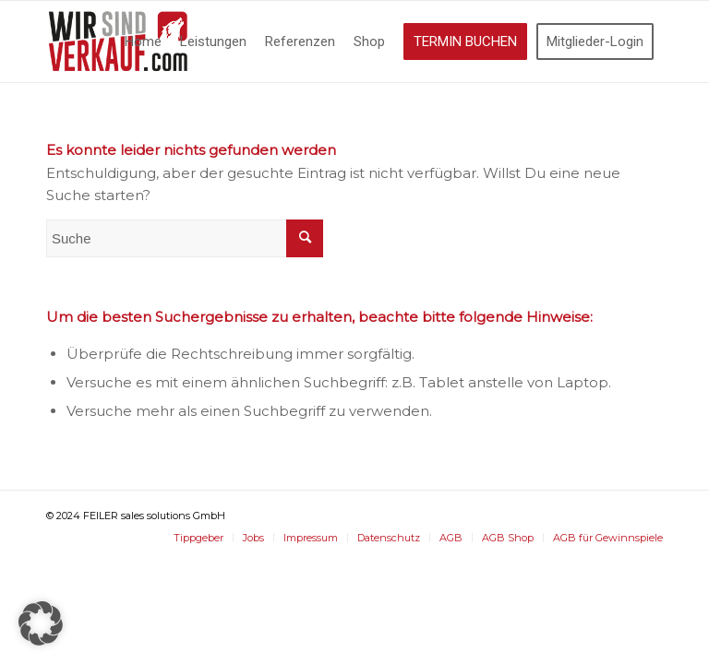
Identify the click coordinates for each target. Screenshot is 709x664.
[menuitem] (143, 41)
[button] (40, 623)
